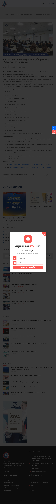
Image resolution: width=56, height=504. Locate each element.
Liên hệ (53, 133)
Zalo (53, 129)
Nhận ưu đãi (28, 267)
